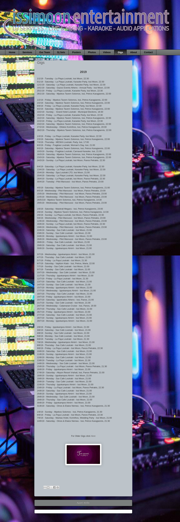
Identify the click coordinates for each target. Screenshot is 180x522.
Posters (76, 52)
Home (12, 52)
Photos (92, 52)
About (133, 52)
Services (27, 52)
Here (93, 436)
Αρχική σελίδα (83, 503)
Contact (148, 52)
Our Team (44, 52)
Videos (107, 52)
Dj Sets (61, 52)
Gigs (120, 52)
